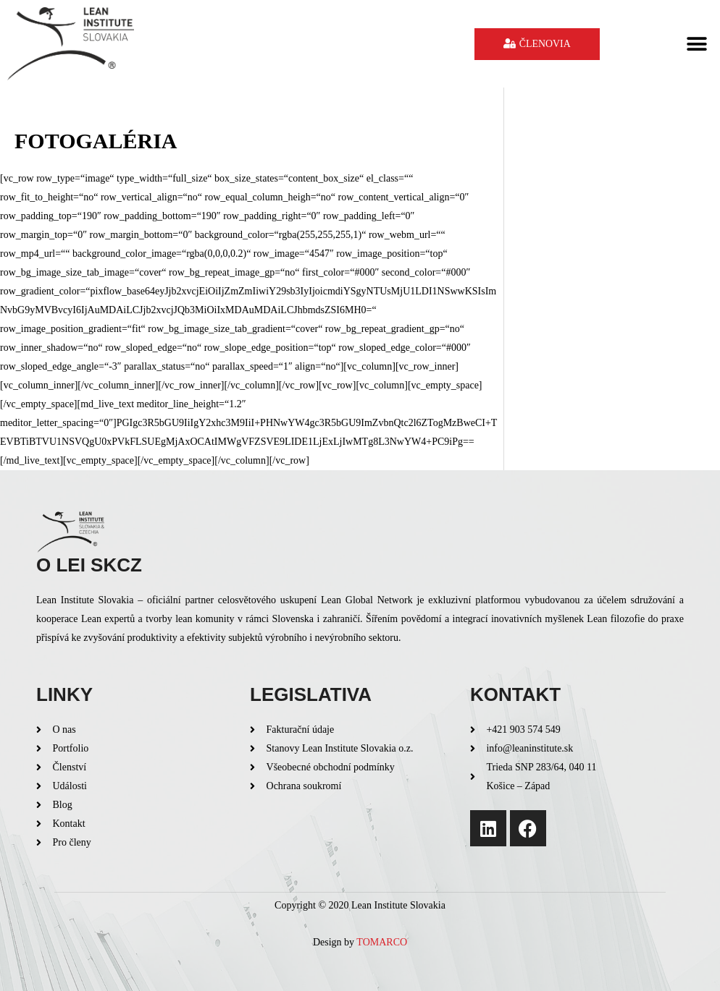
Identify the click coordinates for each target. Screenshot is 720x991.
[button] (696, 43)
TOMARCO (381, 942)
